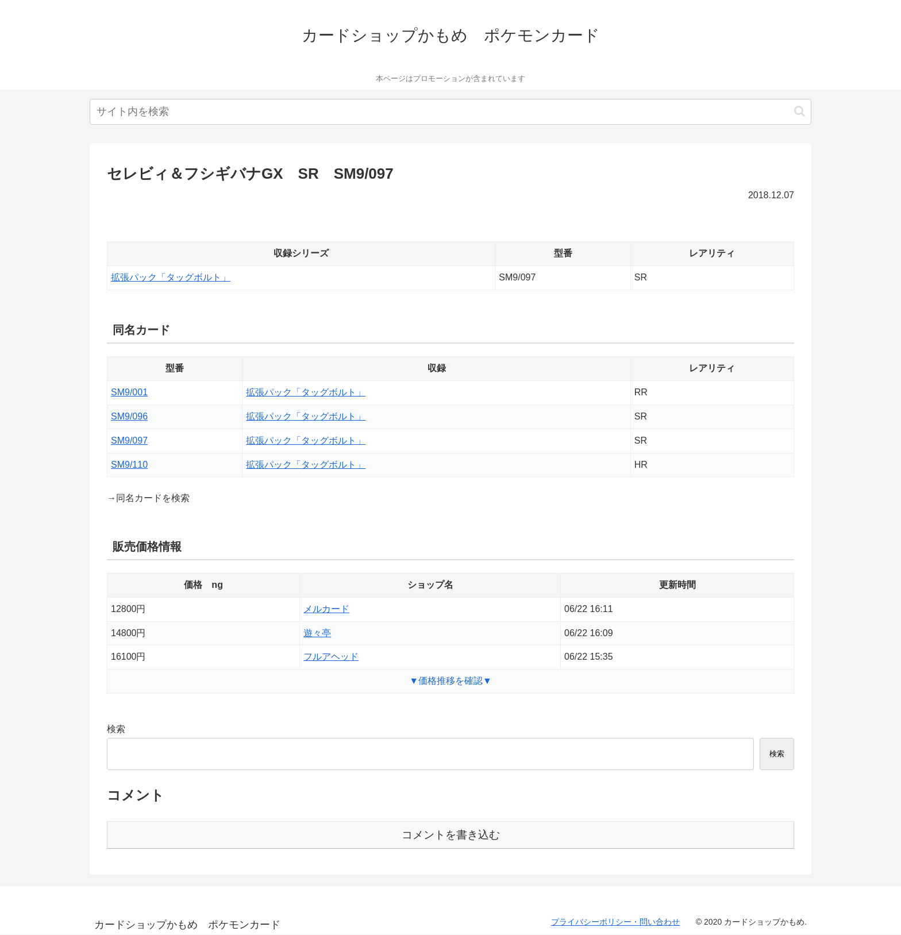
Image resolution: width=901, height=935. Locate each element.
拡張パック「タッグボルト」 (170, 277)
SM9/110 (129, 465)
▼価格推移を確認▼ (450, 681)
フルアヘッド (331, 656)
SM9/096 (129, 416)
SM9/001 (129, 392)
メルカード (326, 609)
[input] (450, 112)
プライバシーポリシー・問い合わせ (615, 921)
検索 (116, 729)
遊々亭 (317, 633)
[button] (800, 111)
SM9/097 (129, 440)
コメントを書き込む (451, 835)
